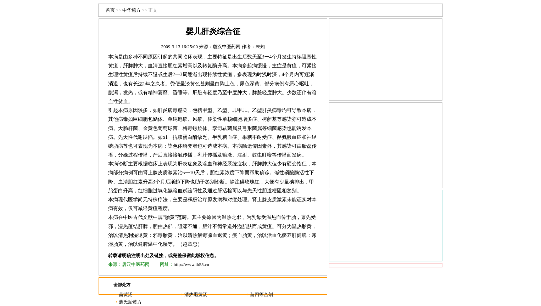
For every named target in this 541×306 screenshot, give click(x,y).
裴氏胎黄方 (130, 302)
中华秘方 (131, 10)
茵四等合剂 (261, 294)
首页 (110, 10)
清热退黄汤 (195, 294)
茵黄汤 (126, 294)
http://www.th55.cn (191, 264)
